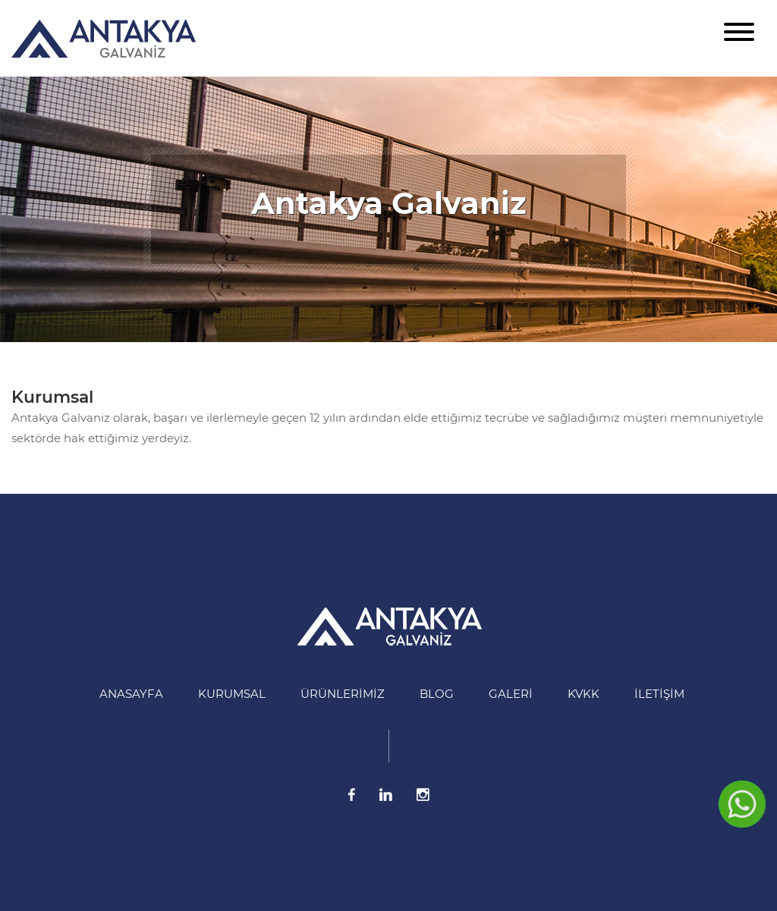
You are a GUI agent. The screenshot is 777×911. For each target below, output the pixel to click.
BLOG (437, 693)
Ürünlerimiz (342, 693)
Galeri (511, 693)
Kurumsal (52, 397)
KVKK (583, 693)
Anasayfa (131, 693)
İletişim (659, 693)
